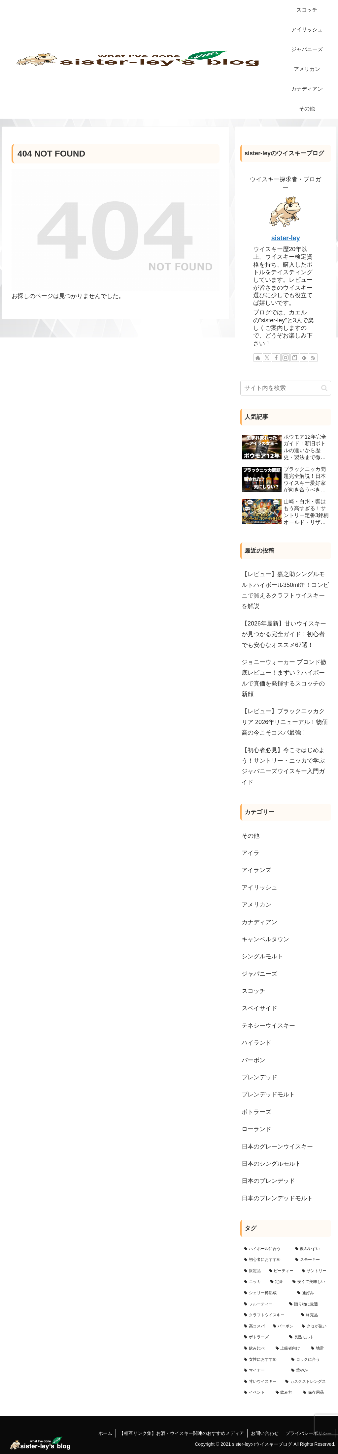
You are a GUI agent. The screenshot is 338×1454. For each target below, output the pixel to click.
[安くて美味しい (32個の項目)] (309, 1282)
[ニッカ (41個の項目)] (253, 1282)
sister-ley (285, 238)
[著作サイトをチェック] (258, 357)
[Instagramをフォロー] (285, 357)
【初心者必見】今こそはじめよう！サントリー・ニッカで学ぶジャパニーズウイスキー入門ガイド (283, 766)
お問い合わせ (265, 1433)
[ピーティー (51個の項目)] (281, 1271)
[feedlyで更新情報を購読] (304, 357)
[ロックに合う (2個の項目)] (309, 1360)
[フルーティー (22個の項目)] (263, 1304)
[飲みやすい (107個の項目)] (311, 1249)
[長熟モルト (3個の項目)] (308, 1337)
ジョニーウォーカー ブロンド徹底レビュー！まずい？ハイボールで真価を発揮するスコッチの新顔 (284, 678)
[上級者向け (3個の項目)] (290, 1348)
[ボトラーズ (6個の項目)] (263, 1337)
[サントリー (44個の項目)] (314, 1271)
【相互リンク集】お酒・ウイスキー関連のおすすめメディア (181, 1433)
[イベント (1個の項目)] (256, 1393)
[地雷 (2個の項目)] (319, 1348)
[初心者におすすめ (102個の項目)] (266, 1260)
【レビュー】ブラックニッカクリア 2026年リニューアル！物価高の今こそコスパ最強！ (285, 722)
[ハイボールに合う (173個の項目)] (266, 1249)
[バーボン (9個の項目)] (283, 1326)
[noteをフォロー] (294, 357)
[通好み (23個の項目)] (312, 1293)
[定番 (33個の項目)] (277, 1282)
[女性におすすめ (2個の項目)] (264, 1360)
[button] (324, 388)
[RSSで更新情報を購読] (313, 357)
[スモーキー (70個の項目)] (311, 1260)
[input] (285, 388)
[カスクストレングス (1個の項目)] (306, 1382)
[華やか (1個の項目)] (309, 1371)
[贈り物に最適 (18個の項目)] (308, 1304)
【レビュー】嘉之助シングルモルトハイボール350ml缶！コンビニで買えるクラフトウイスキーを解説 (285, 590)
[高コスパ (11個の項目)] (254, 1326)
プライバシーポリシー (309, 1433)
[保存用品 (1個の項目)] (315, 1393)
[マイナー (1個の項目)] (264, 1371)
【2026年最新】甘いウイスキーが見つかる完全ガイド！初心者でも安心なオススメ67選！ (284, 634)
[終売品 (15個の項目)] (314, 1315)
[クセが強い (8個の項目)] (314, 1326)
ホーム (105, 1433)
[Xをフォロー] (267, 357)
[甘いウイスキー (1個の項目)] (261, 1382)
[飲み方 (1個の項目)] (286, 1393)
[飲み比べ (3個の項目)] (256, 1348)
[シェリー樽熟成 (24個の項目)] (267, 1293)
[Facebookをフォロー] (276, 357)
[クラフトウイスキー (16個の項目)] (269, 1315)
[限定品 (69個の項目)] (252, 1271)
